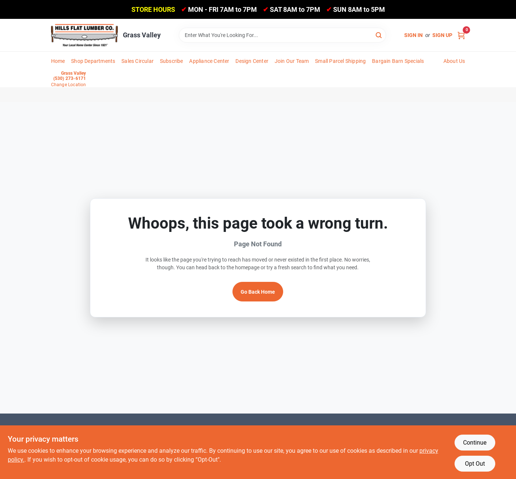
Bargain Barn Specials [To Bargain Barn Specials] (398, 61)
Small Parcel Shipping (340, 61)
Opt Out (475, 463)
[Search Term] (282, 35)
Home (58, 61)
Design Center (251, 61)
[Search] (379, 34)
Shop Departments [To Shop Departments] (93, 61)
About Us (454, 61)
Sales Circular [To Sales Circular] (137, 61)
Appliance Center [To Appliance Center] (209, 61)
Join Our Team (292, 61)
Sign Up (442, 35)
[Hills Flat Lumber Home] (84, 35)
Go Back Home (258, 292)
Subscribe (171, 61)
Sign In (413, 35)
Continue (474, 442)
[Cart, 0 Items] (461, 35)
